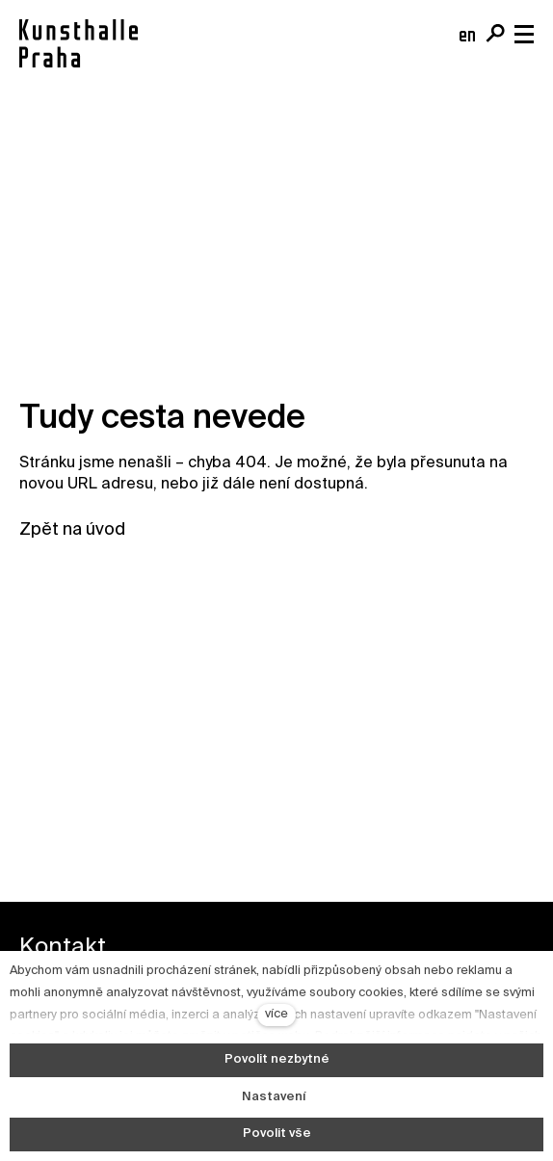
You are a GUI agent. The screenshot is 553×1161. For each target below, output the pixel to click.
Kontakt (62, 947)
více (276, 1014)
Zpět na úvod (72, 530)
